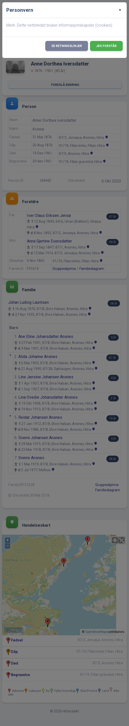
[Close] (120, 10)
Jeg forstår (106, 46)
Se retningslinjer (66, 46)
